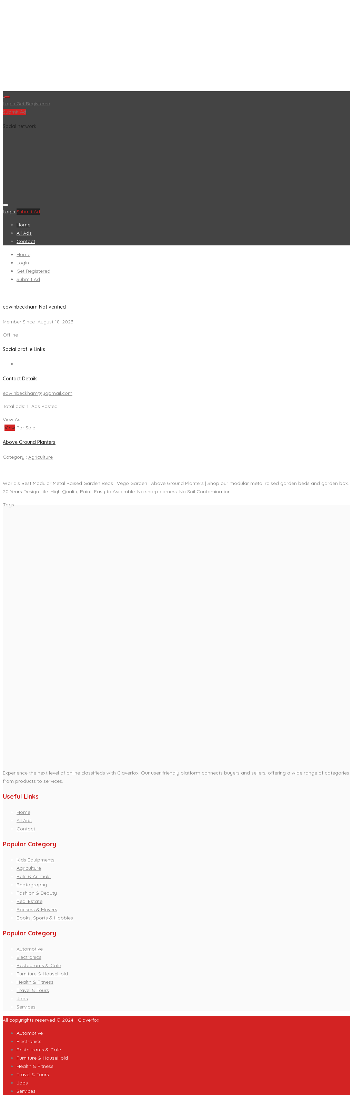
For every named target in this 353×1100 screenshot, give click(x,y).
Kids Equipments (35, 860)
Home (23, 225)
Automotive (30, 949)
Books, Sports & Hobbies (45, 918)
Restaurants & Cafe (39, 965)
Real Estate (29, 901)
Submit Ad (14, 112)
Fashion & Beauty (37, 893)
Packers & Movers (37, 909)
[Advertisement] (176, 47)
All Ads (24, 233)
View (9, 428)
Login (10, 103)
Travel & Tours (33, 990)
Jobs (22, 998)
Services (26, 1007)
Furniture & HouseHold (42, 974)
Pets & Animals (34, 876)
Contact (26, 241)
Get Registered (33, 103)
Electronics (29, 957)
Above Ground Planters (29, 442)
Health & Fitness (35, 982)
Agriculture (40, 457)
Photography (32, 885)
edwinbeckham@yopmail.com (37, 393)
